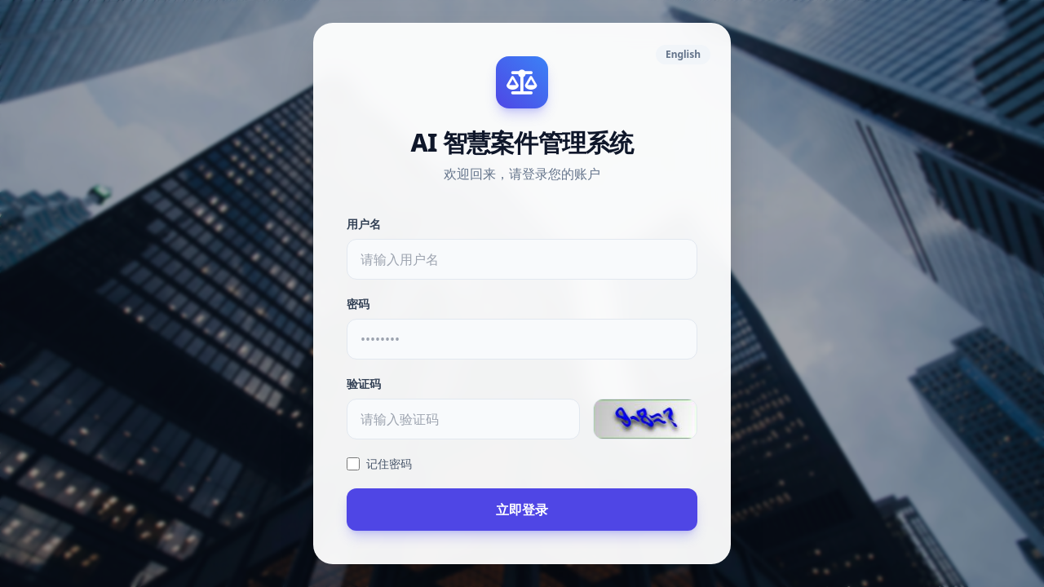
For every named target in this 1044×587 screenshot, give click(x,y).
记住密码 (379, 463)
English (683, 54)
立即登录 (522, 510)
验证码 (364, 383)
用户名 (364, 224)
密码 (358, 303)
